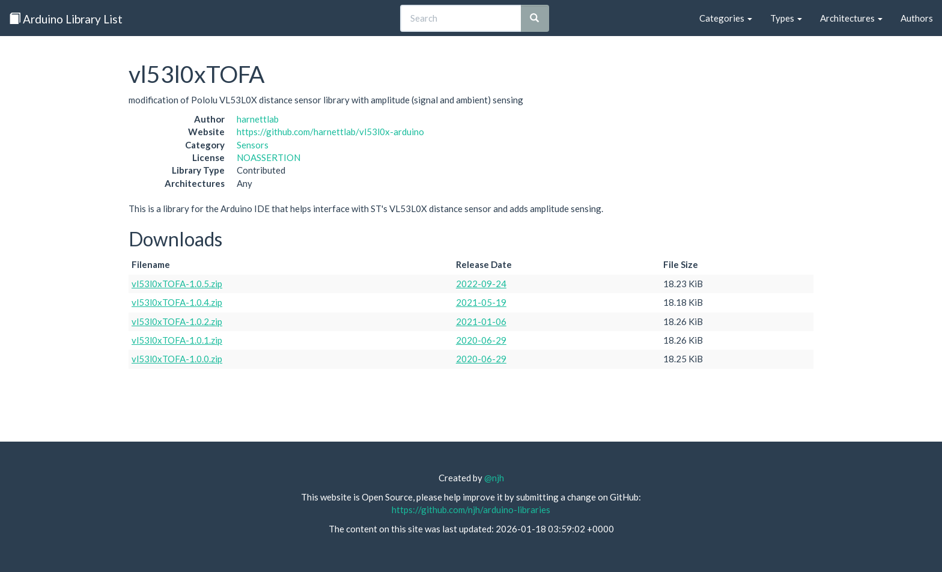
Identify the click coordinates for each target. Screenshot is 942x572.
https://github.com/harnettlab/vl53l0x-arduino (330, 131)
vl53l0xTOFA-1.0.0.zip (177, 358)
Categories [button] (725, 18)
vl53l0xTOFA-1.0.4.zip (177, 302)
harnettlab (258, 119)
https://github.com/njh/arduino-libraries (471, 509)
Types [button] (786, 18)
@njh (494, 477)
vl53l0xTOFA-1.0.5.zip (177, 283)
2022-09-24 (481, 283)
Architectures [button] (851, 18)
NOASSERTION (268, 157)
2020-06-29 (481, 340)
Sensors (253, 144)
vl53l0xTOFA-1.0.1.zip (177, 340)
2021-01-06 (481, 321)
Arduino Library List (66, 19)
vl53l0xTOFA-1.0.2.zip (177, 321)
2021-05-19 (481, 302)
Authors (917, 18)
